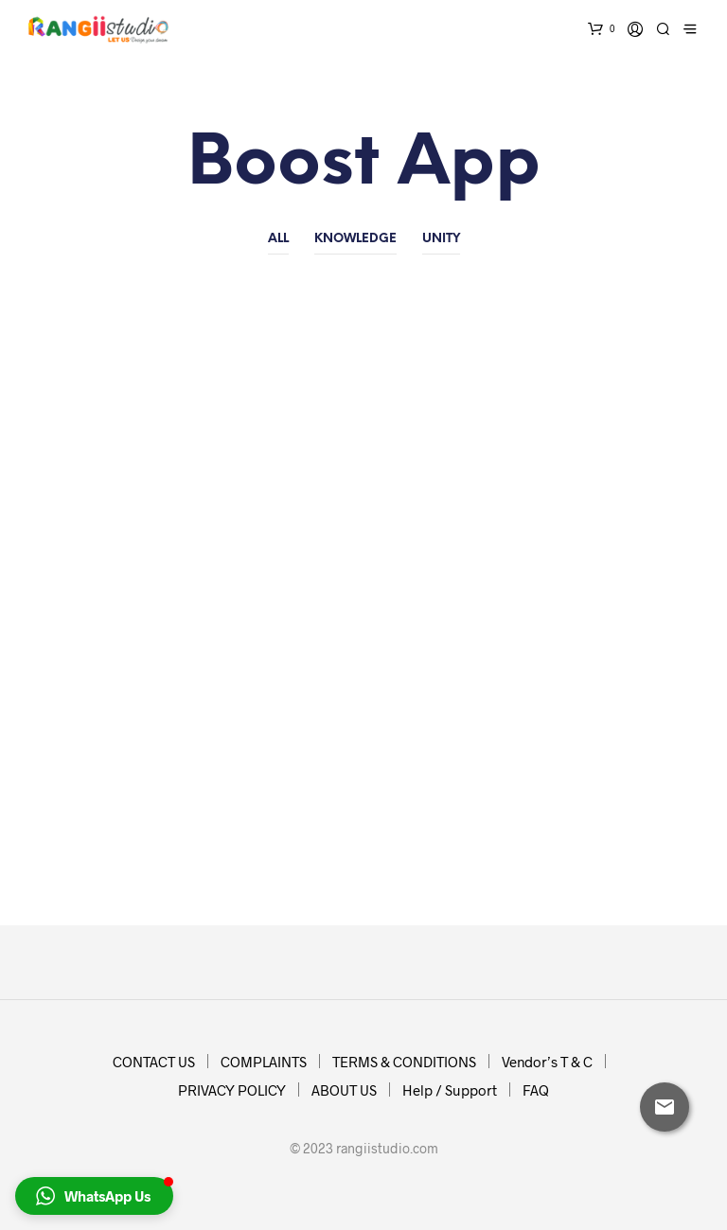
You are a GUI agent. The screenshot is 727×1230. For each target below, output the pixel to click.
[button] (94, 1196)
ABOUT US (344, 1089)
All (278, 239)
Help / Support (449, 1089)
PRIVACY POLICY (232, 1089)
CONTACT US (154, 1061)
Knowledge (355, 239)
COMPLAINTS (264, 1061)
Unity (441, 239)
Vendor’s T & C (547, 1061)
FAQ (536, 1089)
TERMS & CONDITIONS (404, 1061)
